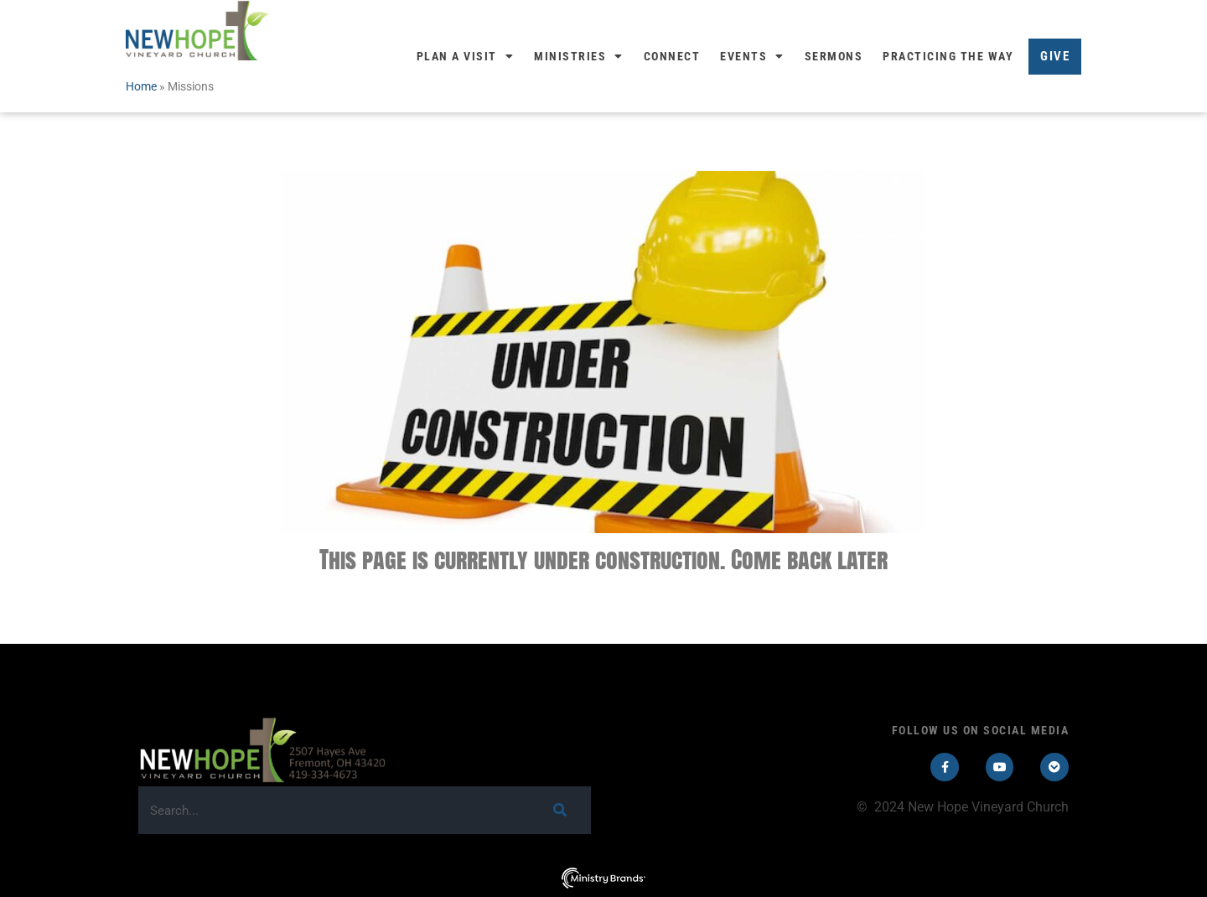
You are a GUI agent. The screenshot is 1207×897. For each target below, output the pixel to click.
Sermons (834, 56)
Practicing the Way (948, 56)
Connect (672, 56)
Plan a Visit (466, 56)
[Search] (559, 810)
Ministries (579, 56)
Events (752, 56)
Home (141, 86)
